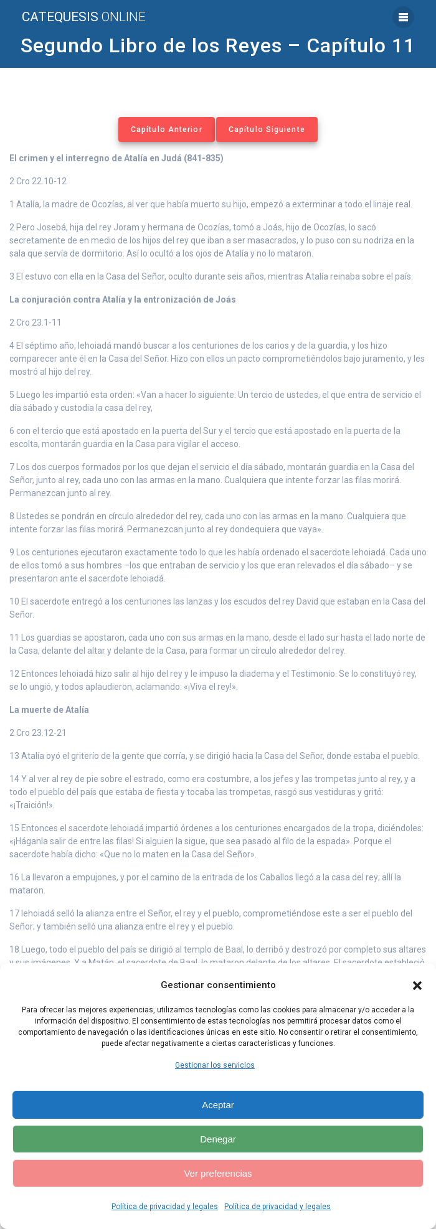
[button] (417, 985)
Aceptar (218, 1105)
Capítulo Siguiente (267, 129)
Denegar (218, 1139)
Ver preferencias (218, 1173)
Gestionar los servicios (215, 1065)
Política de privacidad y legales (164, 1206)
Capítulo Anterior (166, 129)
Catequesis (84, 17)
